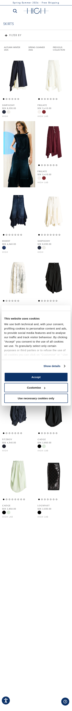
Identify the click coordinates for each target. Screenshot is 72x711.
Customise (36, 387)
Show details (52, 366)
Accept (35, 377)
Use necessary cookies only (36, 398)
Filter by (15, 35)
